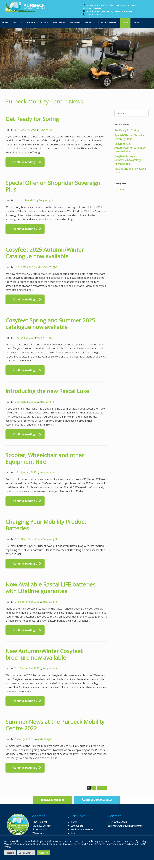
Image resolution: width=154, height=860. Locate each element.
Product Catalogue (37, 22)
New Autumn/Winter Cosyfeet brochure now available (44, 654)
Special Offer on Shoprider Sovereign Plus (52, 186)
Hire (73, 833)
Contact (137, 22)
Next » (102, 787)
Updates (119, 189)
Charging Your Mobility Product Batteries (45, 525)
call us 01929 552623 (97, 800)
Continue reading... (25, 162)
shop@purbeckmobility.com (126, 825)
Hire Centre (59, 22)
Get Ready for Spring (32, 119)
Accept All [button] (43, 852)
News (125, 22)
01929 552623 (119, 822)
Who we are (77, 825)
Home (5, 22)
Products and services (82, 829)
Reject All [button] (10, 852)
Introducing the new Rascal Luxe (47, 391)
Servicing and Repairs (81, 22)
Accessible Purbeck (107, 22)
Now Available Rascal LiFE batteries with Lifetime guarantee (50, 588)
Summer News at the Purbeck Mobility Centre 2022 (54, 725)
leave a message (52, 800)
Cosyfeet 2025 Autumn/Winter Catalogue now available (44, 253)
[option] (77, 58)
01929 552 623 (94, 14)
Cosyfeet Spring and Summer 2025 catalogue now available (50, 324)
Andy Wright (47, 129)
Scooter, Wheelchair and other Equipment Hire (44, 458)
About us (18, 22)
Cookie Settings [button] (26, 852)
